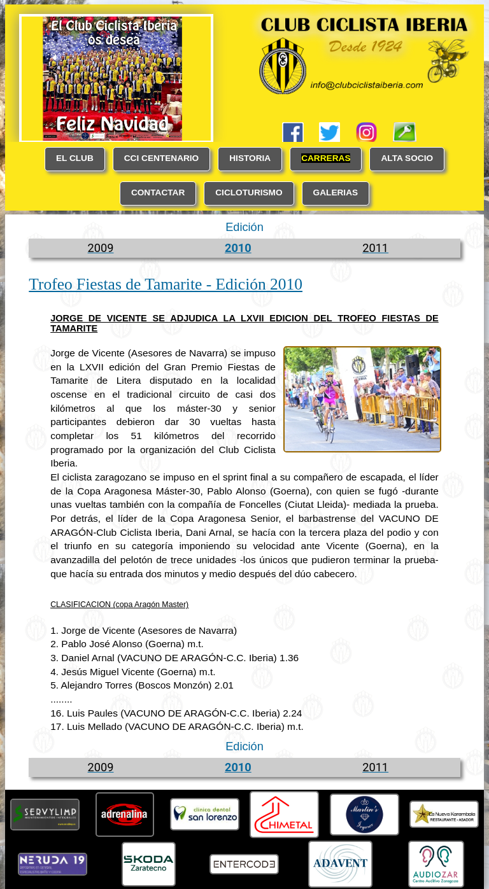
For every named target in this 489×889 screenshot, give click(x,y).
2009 (101, 248)
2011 (375, 248)
